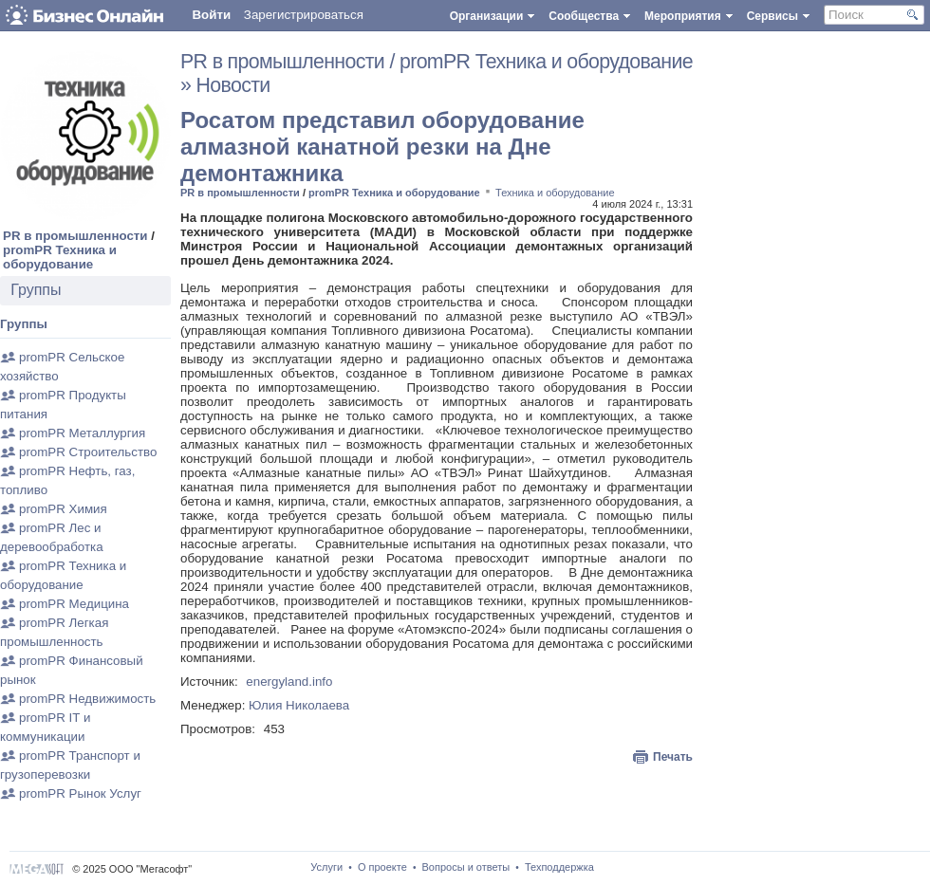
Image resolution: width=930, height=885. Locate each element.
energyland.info (289, 681)
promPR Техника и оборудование (60, 257)
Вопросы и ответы (466, 867)
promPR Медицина (74, 604)
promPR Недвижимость (87, 698)
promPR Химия (63, 509)
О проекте (382, 867)
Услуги (326, 867)
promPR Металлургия (82, 433)
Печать (673, 757)
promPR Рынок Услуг (80, 793)
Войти (211, 15)
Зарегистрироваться (303, 15)
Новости (233, 85)
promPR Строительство (88, 452)
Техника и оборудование (555, 192)
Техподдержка (559, 867)
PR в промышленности (75, 236)
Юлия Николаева (299, 705)
